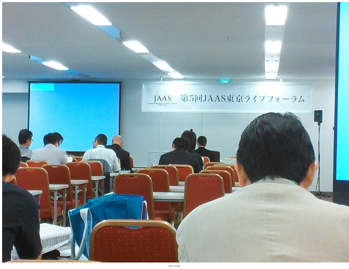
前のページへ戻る (174, 266)
